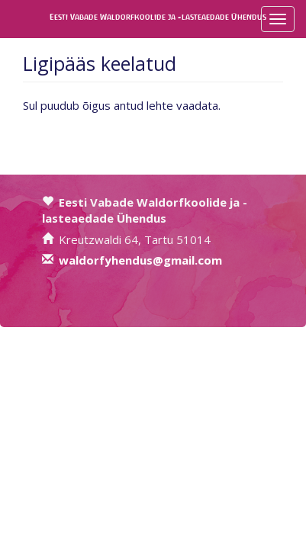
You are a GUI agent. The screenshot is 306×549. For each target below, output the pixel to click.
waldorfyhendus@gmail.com (140, 260)
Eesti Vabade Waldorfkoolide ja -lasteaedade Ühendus (63, 16)
